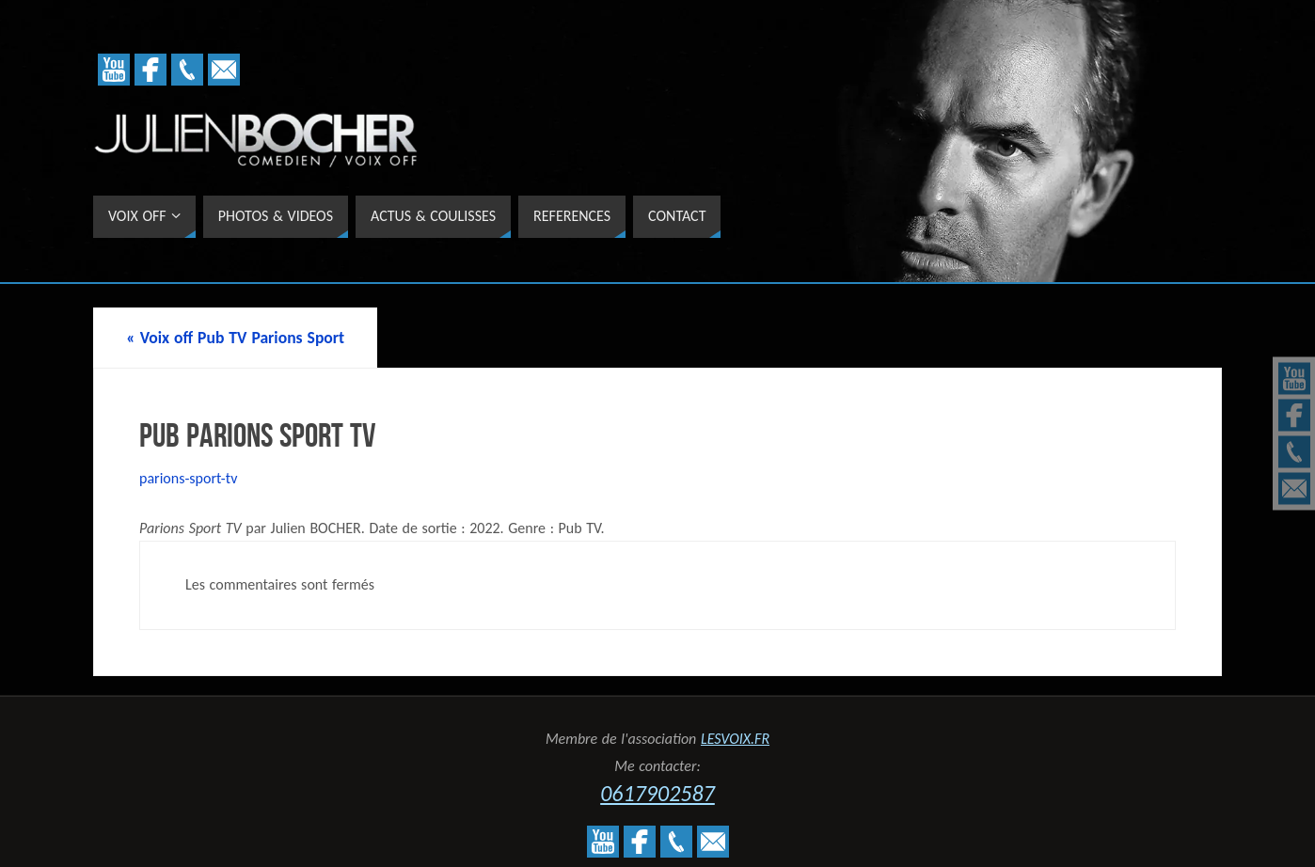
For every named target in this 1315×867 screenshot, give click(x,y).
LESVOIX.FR (735, 739)
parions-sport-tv (188, 478)
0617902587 (657, 793)
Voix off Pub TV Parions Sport (235, 337)
